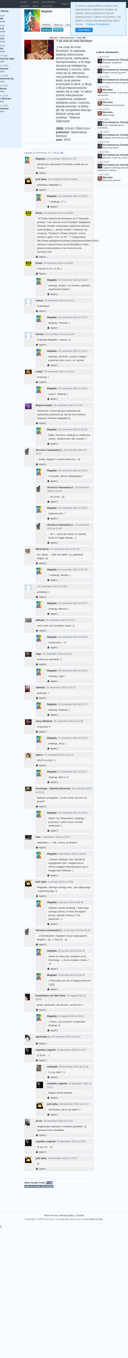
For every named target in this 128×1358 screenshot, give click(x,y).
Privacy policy (66, 1215)
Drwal (39, 213)
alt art (39, 1120)
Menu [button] (66, 3)
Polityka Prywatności (98, 24)
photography (48, 2)
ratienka (40, 687)
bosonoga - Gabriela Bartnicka (53, 788)
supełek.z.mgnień (46, 1049)
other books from (67, 37)
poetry (23, 2)
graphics (24, 5)
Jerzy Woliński (44, 721)
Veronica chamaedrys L (49, 450)
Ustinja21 (52, 1066)
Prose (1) (58, 29)
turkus (39, 300)
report (40, 173)
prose (36, 2)
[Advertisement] (75, 1192)
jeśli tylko (41, 179)
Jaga (38, 653)
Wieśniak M (42, 549)
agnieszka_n (43, 1036)
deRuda (40, 620)
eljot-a (39, 754)
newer (81, 37)
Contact (80, 1215)
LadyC (39, 371)
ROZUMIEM (84, 30)
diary (35, 5)
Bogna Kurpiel (44, 405)
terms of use (95, 1219)
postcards (47, 5)
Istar (38, 837)
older (54, 37)
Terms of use (51, 1215)
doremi (40, 334)
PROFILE (46, 25)
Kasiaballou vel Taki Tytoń (50, 995)
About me (58, 25)
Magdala (40, 158)
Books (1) (46, 29)
